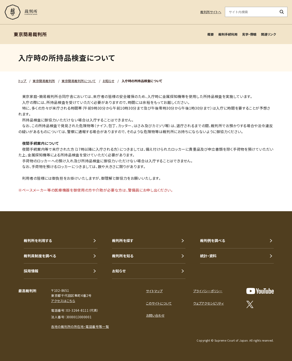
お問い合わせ (155, 315)
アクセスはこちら (63, 300)
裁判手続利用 (227, 34)
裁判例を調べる (212, 240)
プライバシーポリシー (207, 291)
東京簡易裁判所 (44, 81)
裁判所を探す (122, 240)
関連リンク (268, 34)
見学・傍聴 (249, 34)
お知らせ (108, 81)
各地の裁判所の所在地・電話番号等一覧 (80, 326)
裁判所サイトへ (210, 12)
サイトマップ (154, 291)
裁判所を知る (122, 255)
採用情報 (31, 271)
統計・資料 (208, 255)
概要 (210, 34)
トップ (22, 81)
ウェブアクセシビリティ (208, 303)
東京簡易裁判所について (79, 81)
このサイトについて (159, 303)
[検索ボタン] (281, 12)
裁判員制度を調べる (40, 255)
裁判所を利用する (38, 240)
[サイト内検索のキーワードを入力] (250, 12)
